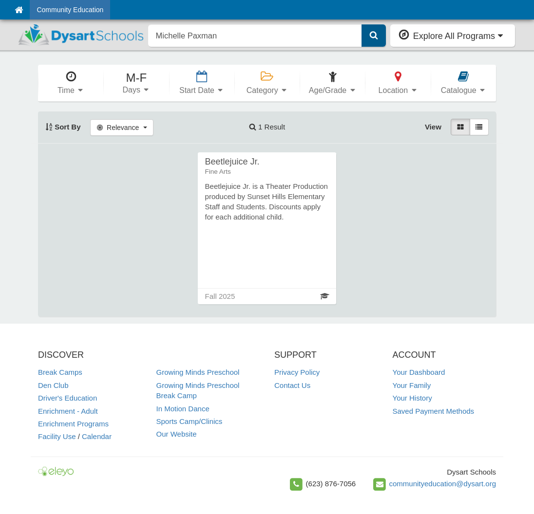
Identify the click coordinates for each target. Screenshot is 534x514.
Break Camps (60, 372)
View (433, 127)
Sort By (63, 127)
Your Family (412, 385)
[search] (255, 35)
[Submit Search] (374, 35)
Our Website (176, 434)
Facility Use (57, 436)
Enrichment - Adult (68, 411)
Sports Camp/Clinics (189, 421)
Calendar (97, 436)
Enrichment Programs (73, 424)
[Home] (19, 9)
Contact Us (292, 385)
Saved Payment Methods (434, 411)
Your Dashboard (419, 372)
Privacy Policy (297, 372)
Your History (412, 398)
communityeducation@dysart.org (442, 483)
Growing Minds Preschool (198, 372)
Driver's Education (67, 398)
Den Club (53, 385)
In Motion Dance (183, 408)
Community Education (70, 10)
